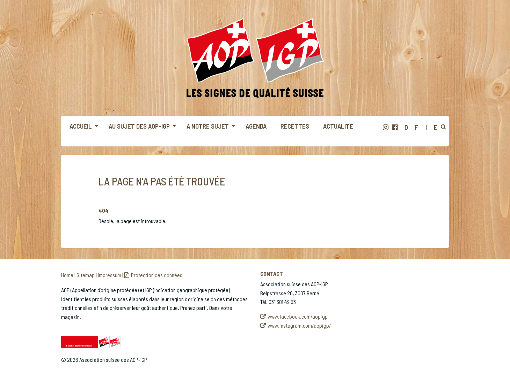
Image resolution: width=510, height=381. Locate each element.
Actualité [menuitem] (338, 126)
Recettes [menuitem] (294, 126)
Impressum (109, 275)
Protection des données (156, 275)
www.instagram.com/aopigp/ (299, 325)
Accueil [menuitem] (81, 126)
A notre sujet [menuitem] (208, 126)
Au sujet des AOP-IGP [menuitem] (139, 126)
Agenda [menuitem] (256, 126)
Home (67, 275)
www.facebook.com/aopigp (298, 316)
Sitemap (85, 275)
